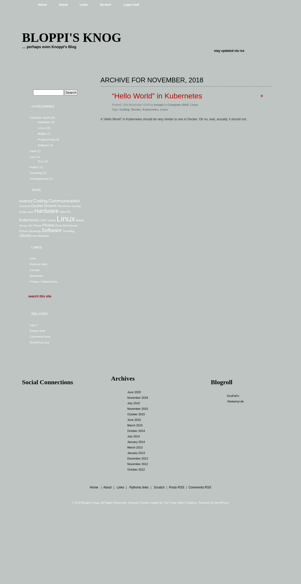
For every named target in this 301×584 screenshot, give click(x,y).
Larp (33, 156)
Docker (136, 109)
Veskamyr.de (235, 401)
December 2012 (137, 458)
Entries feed (37, 330)
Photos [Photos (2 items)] (48, 225)
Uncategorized (39, 178)
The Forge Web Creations (180, 502)
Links (84, 5)
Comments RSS (200, 487)
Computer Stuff (39, 117)
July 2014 (133, 436)
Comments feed (40, 336)
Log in (34, 325)
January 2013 (136, 453)
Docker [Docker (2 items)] (37, 206)
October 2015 (136, 414)
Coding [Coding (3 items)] (40, 200)
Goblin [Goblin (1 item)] (23, 211)
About (63, 5)
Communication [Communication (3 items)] (64, 200)
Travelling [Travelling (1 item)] (68, 231)
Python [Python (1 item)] (23, 231)
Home (42, 5)
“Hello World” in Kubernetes (157, 96)
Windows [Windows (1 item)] (43, 235)
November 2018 (137, 397)
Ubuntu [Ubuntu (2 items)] (25, 235)
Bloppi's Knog (71, 37)
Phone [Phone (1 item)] (37, 225)
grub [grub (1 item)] (30, 211)
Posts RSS (176, 487)
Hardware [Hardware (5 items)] (46, 211)
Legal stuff (131, 5)
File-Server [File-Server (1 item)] (64, 206)
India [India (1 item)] (63, 211)
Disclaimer (36, 275)
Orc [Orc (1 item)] (30, 225)
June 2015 (134, 419)
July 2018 (133, 403)
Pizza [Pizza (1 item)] (58, 225)
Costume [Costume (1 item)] (25, 206)
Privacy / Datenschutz (44, 281)
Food (33, 151)
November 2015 (137, 408)
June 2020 (134, 392)
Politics (34, 167)
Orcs (41, 161)
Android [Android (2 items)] (25, 201)
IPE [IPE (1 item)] (68, 211)
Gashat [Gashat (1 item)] (76, 206)
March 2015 (135, 425)
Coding (125, 109)
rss (242, 51)
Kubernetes (150, 109)
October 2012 (136, 469)
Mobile (42, 133)
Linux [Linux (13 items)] (66, 218)
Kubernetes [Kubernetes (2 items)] (29, 220)
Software (43, 145)
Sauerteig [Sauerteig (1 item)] (35, 231)
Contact (35, 270)
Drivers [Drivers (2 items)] (50, 206)
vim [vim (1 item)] (34, 235)
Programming (46, 139)
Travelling (36, 172)
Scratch (105, 5)
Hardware (44, 122)
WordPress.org (39, 342)
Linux (41, 127)
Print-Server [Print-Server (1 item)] (70, 225)
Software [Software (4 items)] (51, 230)
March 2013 (135, 447)
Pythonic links (38, 264)
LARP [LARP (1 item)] (43, 220)
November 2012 (137, 464)
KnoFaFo (233, 395)
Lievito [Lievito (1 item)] (52, 220)
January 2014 (136, 441)
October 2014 (136, 430)
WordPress (222, 502)
